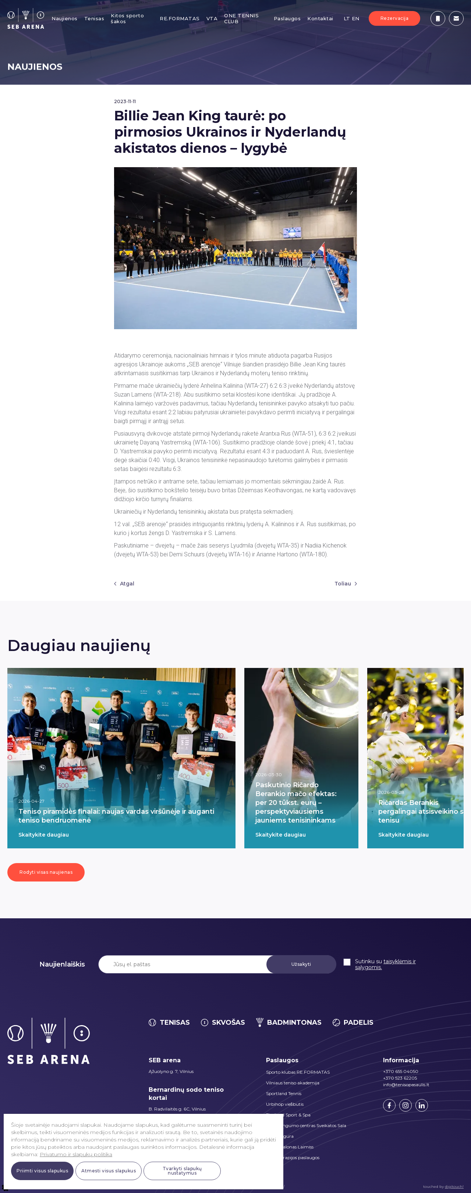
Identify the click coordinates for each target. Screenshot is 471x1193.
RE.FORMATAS (180, 18)
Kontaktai (320, 18)
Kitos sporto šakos (127, 18)
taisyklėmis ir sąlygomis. (385, 964)
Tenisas (94, 18)
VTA (212, 18)
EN (356, 18)
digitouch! (454, 1186)
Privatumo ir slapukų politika (76, 1154)
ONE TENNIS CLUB (241, 18)
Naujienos (65, 18)
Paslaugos (287, 18)
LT (347, 18)
